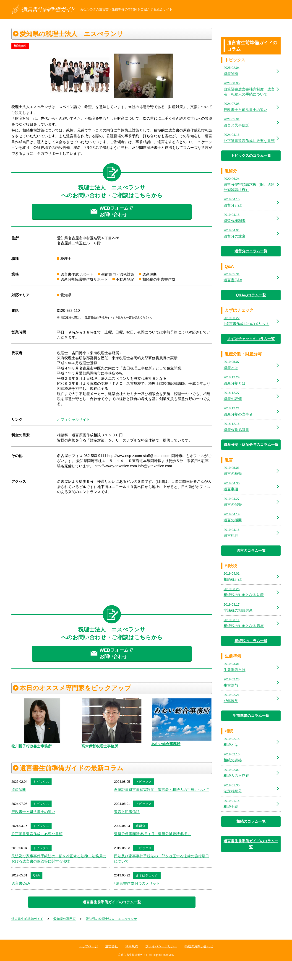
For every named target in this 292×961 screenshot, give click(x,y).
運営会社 (111, 946)
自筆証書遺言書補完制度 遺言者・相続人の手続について (161, 790)
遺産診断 (18, 790)
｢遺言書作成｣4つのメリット (137, 883)
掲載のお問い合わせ (199, 946)
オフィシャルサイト (73, 419)
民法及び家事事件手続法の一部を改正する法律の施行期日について (161, 858)
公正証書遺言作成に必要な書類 (37, 834)
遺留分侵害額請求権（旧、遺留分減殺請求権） (152, 834)
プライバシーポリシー (161, 946)
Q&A (36, 875)
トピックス (41, 781)
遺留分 (140, 826)
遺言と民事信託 (127, 812)
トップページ (88, 946)
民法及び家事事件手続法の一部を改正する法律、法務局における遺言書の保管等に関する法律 (58, 858)
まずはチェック (147, 875)
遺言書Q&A (20, 883)
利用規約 (131, 946)
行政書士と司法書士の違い (33, 812)
